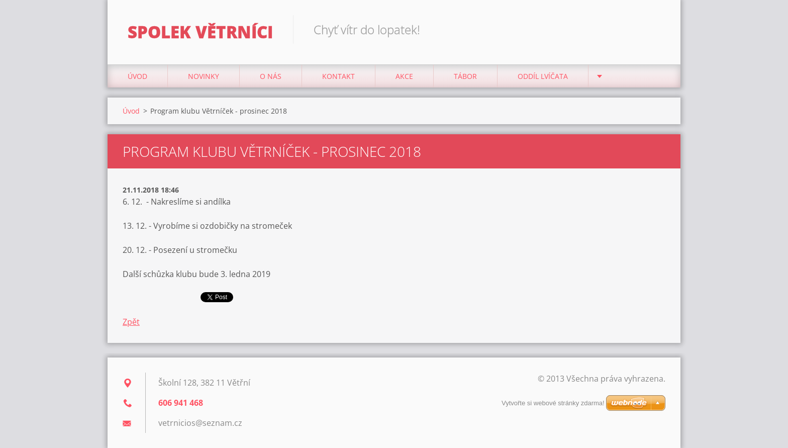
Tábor (465, 76)
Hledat (654, 29)
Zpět (131, 321)
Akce (404, 76)
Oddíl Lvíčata (543, 76)
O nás (270, 76)
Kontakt (338, 76)
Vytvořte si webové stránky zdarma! (553, 403)
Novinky (203, 76)
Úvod (137, 76)
